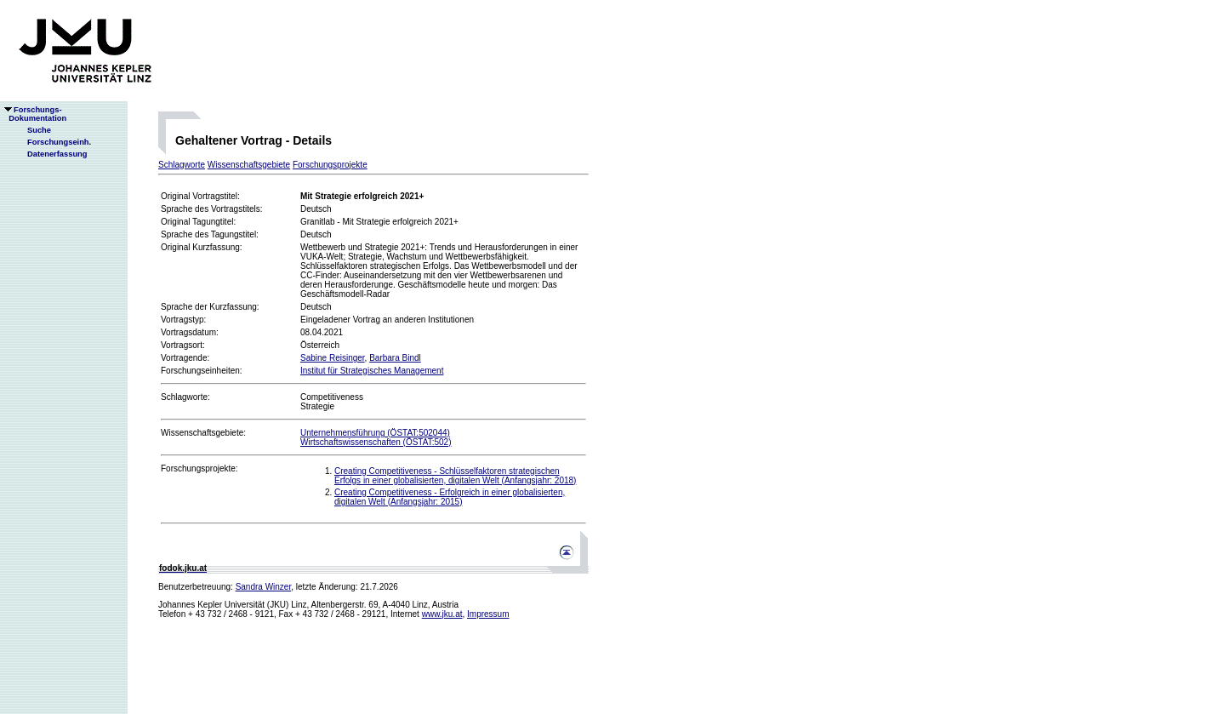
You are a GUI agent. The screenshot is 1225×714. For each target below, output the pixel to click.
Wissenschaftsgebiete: (203, 432)
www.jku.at (442, 614)
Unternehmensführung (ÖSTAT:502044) (375, 432)
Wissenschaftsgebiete (249, 164)
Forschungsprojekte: (199, 468)
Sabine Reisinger (332, 358)
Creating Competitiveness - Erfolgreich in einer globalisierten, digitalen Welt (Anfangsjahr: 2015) (449, 497)
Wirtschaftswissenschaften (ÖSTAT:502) (375, 442)
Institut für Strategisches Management (371, 370)
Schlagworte (181, 164)
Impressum (488, 614)
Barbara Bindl (395, 358)
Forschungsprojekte (330, 164)
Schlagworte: (185, 397)
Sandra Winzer (264, 586)
